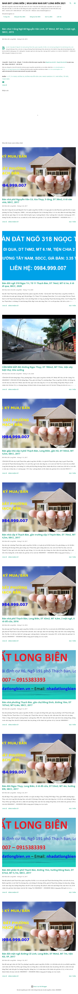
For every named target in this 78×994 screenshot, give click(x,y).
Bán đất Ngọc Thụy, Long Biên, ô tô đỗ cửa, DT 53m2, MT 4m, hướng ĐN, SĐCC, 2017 (38, 787)
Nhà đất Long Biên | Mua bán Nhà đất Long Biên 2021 (34, 3)
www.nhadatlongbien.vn (59, 67)
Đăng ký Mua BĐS (18, 17)
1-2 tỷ (8, 76)
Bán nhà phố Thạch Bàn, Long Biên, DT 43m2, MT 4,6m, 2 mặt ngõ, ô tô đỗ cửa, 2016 (38, 620)
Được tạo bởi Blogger (39, 986)
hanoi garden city (48, 76)
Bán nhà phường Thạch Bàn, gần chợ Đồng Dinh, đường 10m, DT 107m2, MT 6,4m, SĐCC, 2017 (36, 704)
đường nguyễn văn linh (33, 76)
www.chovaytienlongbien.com (55, 69)
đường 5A (21, 76)
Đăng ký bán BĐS (34, 17)
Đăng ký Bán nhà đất (62, 62)
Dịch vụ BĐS (47, 17)
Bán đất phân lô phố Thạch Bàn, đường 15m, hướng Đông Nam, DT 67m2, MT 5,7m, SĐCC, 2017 (38, 871)
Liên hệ (58, 17)
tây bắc (65, 76)
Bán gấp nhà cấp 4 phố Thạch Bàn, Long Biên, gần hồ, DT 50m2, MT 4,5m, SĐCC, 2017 (38, 452)
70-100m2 (14, 76)
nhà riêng (59, 76)
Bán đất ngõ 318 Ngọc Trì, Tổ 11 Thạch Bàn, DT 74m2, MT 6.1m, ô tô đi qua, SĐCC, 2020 (38, 285)
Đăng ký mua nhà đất (51, 62)
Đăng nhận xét (13, 222)
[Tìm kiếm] (70, 3)
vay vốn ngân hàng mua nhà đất (13, 69)
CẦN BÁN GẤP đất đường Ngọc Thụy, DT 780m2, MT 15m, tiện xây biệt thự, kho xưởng (37, 368)
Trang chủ (5, 17)
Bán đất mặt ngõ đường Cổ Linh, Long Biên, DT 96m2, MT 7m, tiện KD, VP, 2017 (37, 955)
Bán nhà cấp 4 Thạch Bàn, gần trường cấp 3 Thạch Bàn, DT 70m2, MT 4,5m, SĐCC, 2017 (39, 536)
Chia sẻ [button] (4, 85)
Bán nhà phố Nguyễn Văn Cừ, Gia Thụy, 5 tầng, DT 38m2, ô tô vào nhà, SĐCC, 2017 (37, 201)
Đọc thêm (72, 222)
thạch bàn (5, 79)
